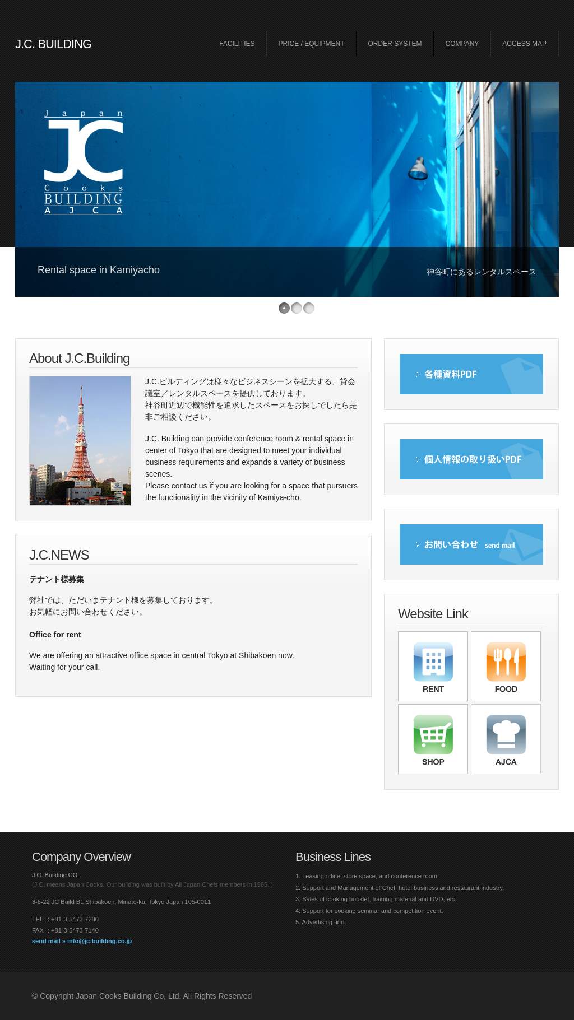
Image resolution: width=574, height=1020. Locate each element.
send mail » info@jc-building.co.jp (82, 941)
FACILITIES (236, 44)
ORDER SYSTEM (395, 44)
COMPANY (462, 44)
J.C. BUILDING (53, 44)
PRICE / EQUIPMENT (311, 44)
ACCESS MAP (524, 44)
